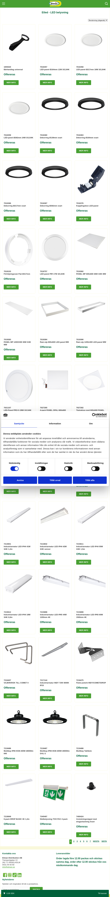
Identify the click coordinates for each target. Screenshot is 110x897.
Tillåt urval (55, 480)
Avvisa (20, 480)
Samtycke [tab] (19, 423)
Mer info (11, 82)
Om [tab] (91, 423)
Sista (104, 841)
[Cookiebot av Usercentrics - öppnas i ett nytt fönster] (94, 415)
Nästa (96, 841)
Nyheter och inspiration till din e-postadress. (20, 884)
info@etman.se (8, 867)
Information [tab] (55, 423)
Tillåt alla (89, 480)
